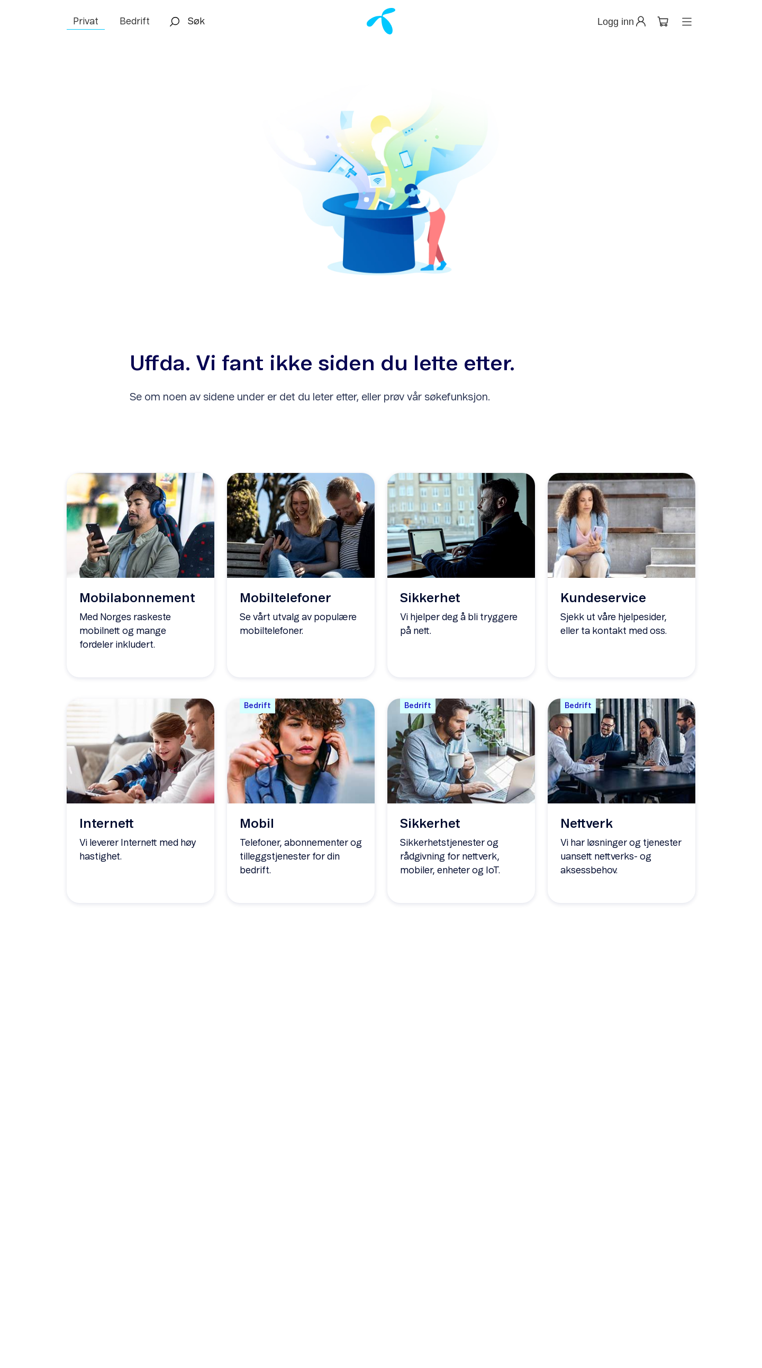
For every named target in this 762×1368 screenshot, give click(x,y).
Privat (85, 21)
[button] (622, 22)
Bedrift (135, 21)
